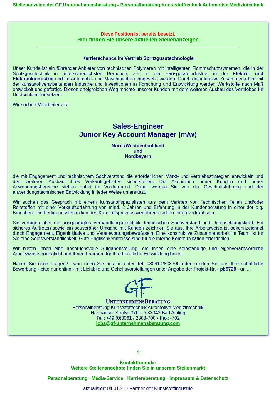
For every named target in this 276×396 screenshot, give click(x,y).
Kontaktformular (138, 362)
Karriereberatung (146, 378)
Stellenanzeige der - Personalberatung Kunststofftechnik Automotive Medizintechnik (138, 4)
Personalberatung (67, 378)
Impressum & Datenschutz (198, 378)
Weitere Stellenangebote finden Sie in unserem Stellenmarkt (138, 367)
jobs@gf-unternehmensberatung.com (138, 323)
